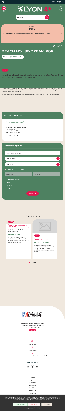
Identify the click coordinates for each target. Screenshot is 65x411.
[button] (3, 33)
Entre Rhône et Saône (13, 213)
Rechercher (21, 17)
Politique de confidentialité (32, 408)
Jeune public (10, 218)
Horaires (32, 330)
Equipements (32, 382)
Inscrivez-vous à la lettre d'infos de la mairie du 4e (32, 356)
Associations (32, 388)
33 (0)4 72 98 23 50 (32, 344)
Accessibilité (32, 390)
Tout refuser (33, 405)
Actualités (32, 377)
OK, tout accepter (20, 405)
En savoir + (48, 33)
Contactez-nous (32, 350)
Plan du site (32, 393)
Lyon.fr (7, 2)
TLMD (8, 221)
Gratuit (9, 215)
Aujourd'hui (10, 203)
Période (22, 203)
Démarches (32, 385)
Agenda (32, 380)
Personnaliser (47, 404)
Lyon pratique (57, 2)
